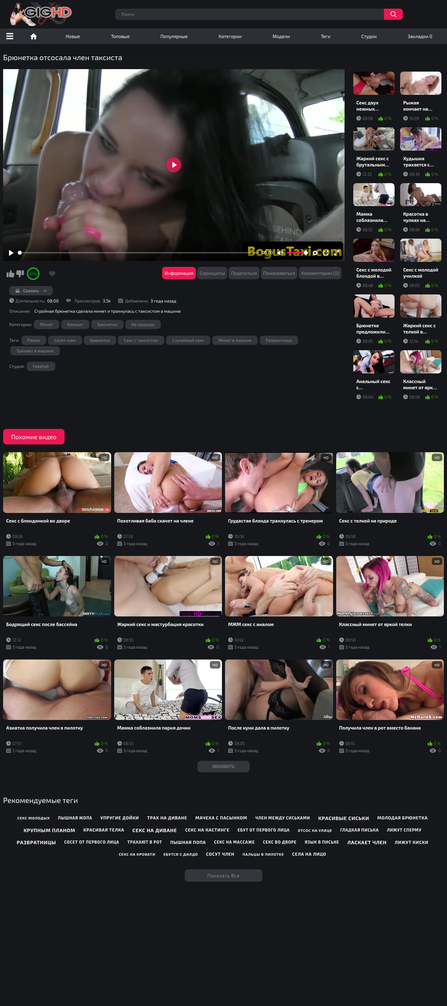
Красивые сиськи (343, 818)
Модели (281, 36)
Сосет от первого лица (91, 842)
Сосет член (65, 340)
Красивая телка (104, 829)
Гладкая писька (359, 829)
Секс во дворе (279, 842)
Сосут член (220, 854)
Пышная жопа (75, 817)
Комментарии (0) (320, 273)
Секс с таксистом (141, 340)
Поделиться (244, 273)
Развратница (279, 340)
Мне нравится (10, 274)
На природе (143, 324)
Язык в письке (322, 842)
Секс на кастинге (207, 829)
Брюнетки (107, 324)
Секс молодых (33, 818)
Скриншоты (212, 273)
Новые (73, 36)
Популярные (174, 36)
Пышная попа (188, 842)
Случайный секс (188, 340)
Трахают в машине (35, 350)
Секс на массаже (234, 842)
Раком (34, 340)
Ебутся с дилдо (181, 854)
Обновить (223, 766)
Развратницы (36, 842)
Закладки (420, 36)
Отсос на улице (315, 830)
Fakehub (41, 366)
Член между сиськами (282, 817)
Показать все (223, 875)
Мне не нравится (20, 274)
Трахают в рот (144, 842)
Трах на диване (167, 817)
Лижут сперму (404, 829)
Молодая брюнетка (402, 817)
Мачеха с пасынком (221, 817)
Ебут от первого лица (263, 829)
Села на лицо (309, 854)
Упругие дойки (120, 817)
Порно (33, 36)
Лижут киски (411, 842)
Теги (325, 36)
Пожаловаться (279, 273)
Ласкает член (366, 842)
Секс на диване (155, 830)
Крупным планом (49, 830)
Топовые (120, 36)
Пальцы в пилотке (263, 854)
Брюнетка (100, 340)
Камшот (75, 324)
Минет (46, 324)
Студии (369, 36)
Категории (230, 36)
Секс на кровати (137, 854)
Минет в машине (235, 340)
